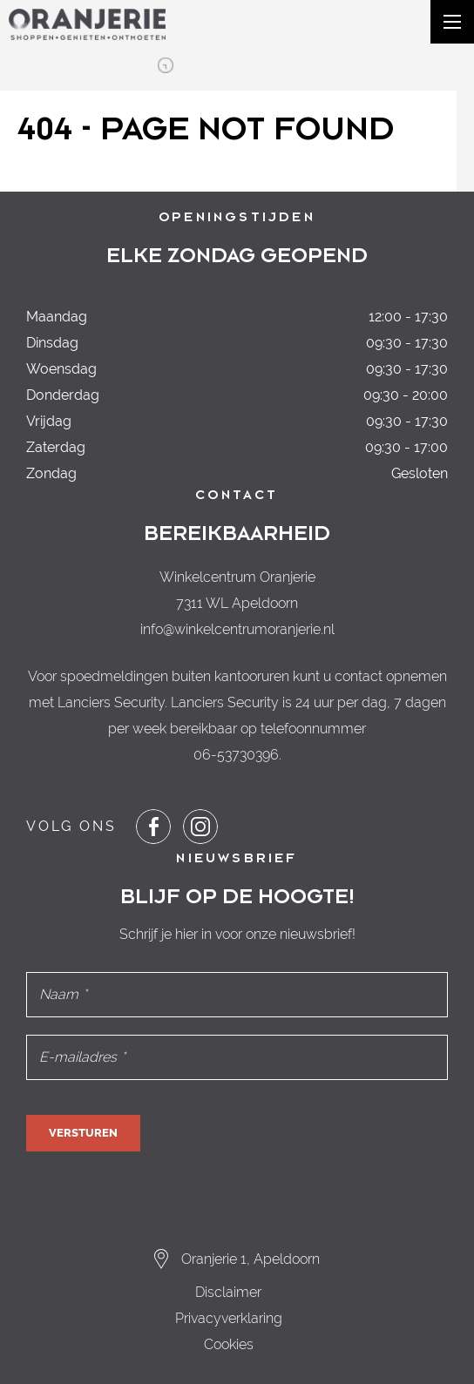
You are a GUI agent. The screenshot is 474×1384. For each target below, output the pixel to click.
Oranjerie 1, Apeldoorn (250, 1259)
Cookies (229, 1344)
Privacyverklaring (228, 1318)
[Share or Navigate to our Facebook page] (153, 826)
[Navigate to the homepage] (87, 24)
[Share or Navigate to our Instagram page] (200, 826)
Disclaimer (228, 1292)
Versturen (83, 1132)
